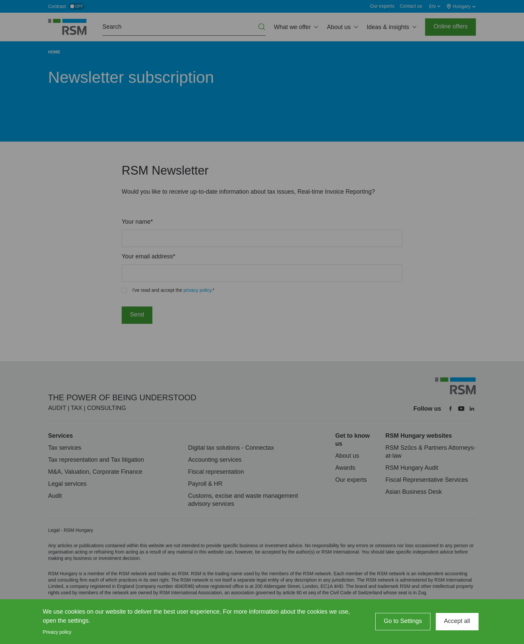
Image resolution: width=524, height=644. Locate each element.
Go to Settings (403, 621)
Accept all (457, 621)
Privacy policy (57, 632)
